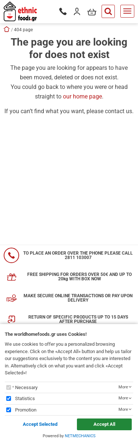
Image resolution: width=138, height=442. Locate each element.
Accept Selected (40, 424)
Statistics (25, 398)
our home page (82, 96)
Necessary (26, 387)
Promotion (25, 410)
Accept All (104, 424)
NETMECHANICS (80, 436)
